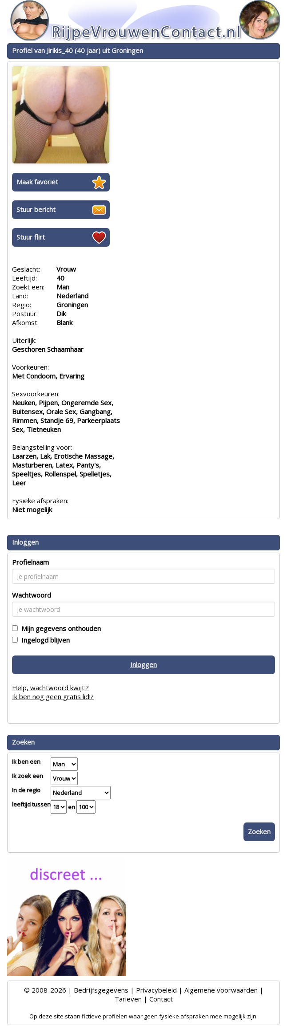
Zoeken (259, 831)
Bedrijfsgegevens (101, 989)
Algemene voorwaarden (221, 989)
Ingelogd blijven (44, 639)
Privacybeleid (156, 989)
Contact (161, 998)
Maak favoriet (37, 181)
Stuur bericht (36, 209)
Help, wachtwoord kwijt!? (50, 687)
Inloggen (143, 664)
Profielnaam (30, 562)
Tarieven (128, 998)
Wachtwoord (31, 594)
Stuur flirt (30, 236)
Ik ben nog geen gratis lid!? (53, 696)
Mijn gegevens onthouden (59, 628)
